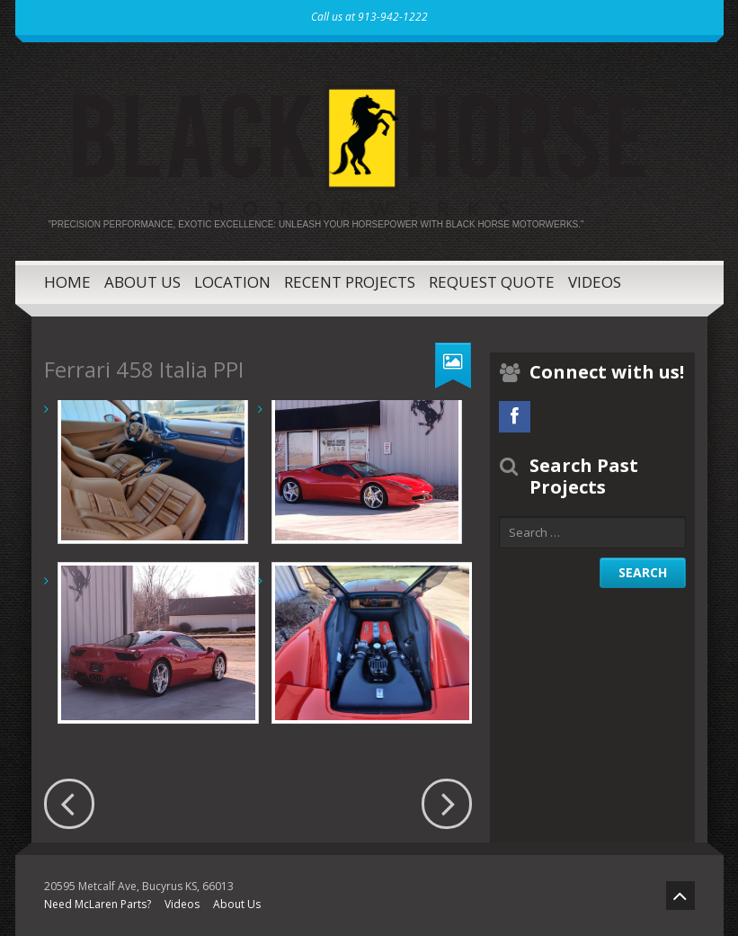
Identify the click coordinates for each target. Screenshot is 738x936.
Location (232, 282)
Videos (594, 282)
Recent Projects (349, 282)
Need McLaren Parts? (97, 904)
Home (67, 282)
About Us (142, 282)
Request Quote (492, 282)
